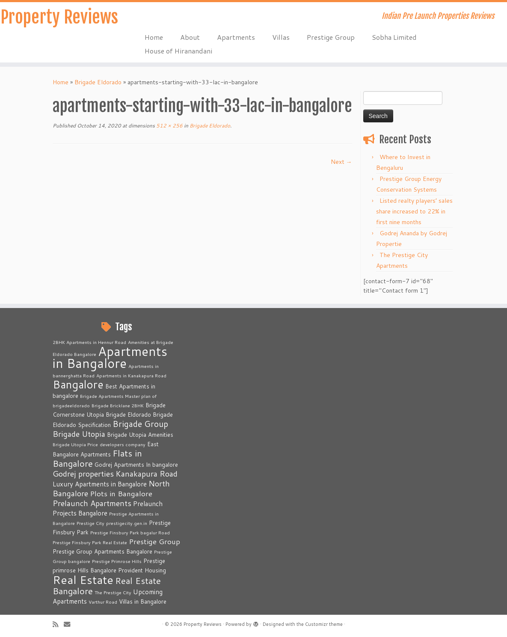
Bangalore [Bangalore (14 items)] (78, 384)
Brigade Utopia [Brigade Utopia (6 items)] (79, 433)
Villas (281, 37)
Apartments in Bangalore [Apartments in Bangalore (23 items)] (110, 357)
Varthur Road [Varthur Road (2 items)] (103, 601)
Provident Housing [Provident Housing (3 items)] (142, 570)
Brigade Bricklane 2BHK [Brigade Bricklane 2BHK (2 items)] (118, 405)
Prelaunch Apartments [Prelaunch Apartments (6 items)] (92, 503)
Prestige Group (331, 37)
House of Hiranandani (178, 51)
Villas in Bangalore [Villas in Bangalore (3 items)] (142, 601)
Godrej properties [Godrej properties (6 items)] (83, 473)
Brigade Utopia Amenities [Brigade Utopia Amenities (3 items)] (140, 434)
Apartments (236, 37)
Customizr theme (324, 624)
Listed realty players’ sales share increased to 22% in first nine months (414, 211)
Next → (341, 161)
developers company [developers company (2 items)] (122, 444)
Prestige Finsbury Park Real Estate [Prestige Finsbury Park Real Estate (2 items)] (90, 542)
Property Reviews (59, 17)
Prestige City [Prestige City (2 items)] (90, 523)
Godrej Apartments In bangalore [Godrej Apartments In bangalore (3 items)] (136, 464)
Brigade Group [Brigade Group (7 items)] (140, 424)
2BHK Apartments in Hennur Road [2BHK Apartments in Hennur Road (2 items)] (89, 342)
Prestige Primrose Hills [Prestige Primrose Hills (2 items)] (117, 561)
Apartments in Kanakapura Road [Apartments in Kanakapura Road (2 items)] (131, 375)
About (190, 37)
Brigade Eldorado (98, 82)
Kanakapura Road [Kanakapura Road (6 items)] (147, 473)
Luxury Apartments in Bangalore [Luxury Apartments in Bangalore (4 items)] (100, 484)
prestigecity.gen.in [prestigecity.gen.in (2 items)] (126, 523)
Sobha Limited (394, 37)
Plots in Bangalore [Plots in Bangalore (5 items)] (121, 493)
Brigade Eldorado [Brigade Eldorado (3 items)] (128, 414)
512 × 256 (169, 125)
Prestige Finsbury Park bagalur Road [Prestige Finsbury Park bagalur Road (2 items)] (130, 532)
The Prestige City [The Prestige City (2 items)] (113, 592)
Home (154, 37)
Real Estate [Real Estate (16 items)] (83, 579)
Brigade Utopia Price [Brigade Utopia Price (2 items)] (75, 444)
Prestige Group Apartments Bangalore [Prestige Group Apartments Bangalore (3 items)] (102, 551)
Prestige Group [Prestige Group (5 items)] (154, 541)
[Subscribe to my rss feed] (58, 624)
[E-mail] (70, 624)
